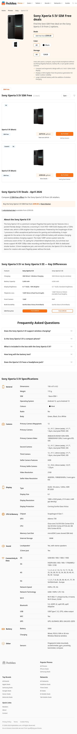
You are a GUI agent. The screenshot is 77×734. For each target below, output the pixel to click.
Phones (21, 3)
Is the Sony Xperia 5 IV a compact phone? (38, 339)
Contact (5, 713)
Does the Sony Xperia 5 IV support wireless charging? (38, 331)
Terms (16, 722)
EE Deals (43, 691)
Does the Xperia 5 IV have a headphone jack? (38, 362)
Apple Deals (6, 684)
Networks (58, 3)
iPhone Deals (44, 669)
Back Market (46, 204)
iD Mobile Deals (45, 694)
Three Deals (44, 688)
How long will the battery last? (38, 354)
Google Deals (6, 691)
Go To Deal (64, 134)
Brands (48, 3)
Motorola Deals (7, 697)
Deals (30, 3)
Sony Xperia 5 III (57, 271)
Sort (65, 96)
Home (4, 10)
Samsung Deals (45, 672)
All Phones (43, 666)
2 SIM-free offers (17, 197)
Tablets (38, 3)
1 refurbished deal (9, 210)
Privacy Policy (6, 722)
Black (52, 406)
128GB (51, 538)
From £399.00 (62, 311)
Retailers (5, 707)
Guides (67, 3)
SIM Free (6, 89)
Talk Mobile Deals (46, 697)
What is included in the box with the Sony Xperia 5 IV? (38, 346)
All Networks (44, 681)
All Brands (5, 681)
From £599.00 (35, 311)
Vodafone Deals (45, 684)
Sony (17, 10)
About (4, 710)
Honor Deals (6, 694)
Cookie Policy (24, 722)
